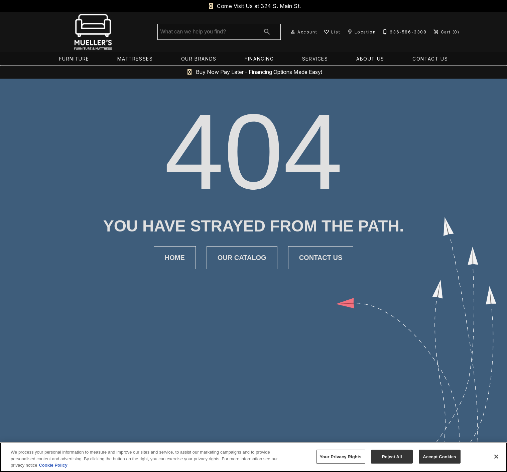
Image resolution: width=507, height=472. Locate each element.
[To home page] (93, 32)
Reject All (392, 456)
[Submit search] (267, 32)
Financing (259, 59)
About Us (370, 59)
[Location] (361, 32)
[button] (293, 32)
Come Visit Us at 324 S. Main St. (253, 6)
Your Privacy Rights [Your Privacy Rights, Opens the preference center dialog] (341, 456)
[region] (253, 457)
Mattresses (135, 59)
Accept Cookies (439, 456)
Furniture (74, 59)
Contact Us (430, 59)
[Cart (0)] (446, 32)
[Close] (496, 456)
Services (315, 59)
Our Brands (199, 59)
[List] (331, 32)
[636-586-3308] (403, 32)
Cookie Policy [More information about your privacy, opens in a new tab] (53, 465)
